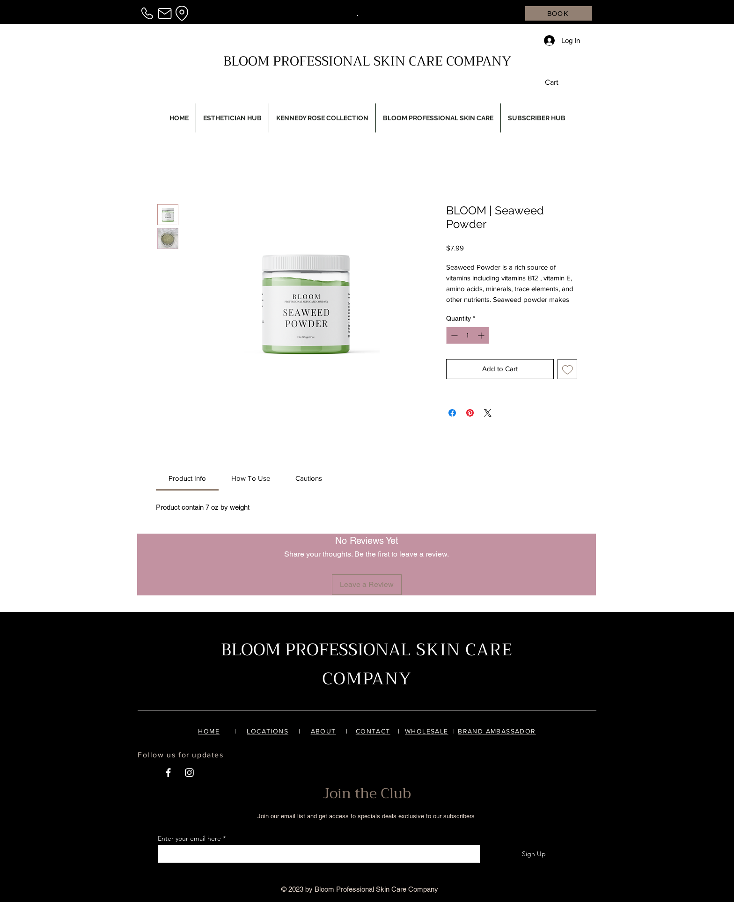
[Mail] (164, 13)
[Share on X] (487, 412)
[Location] (181, 13)
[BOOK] (558, 13)
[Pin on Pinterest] (470, 412)
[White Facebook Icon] (168, 772)
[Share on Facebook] (452, 412)
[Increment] (482, 335)
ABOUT (323, 731)
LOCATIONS (267, 731)
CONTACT (373, 731)
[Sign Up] (533, 853)
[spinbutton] (467, 335)
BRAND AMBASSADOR (497, 731)
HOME (209, 731)
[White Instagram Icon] (189, 772)
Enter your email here (189, 838)
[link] (187, 478)
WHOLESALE (426, 731)
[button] (558, 82)
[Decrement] (453, 335)
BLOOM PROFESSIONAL (316, 649)
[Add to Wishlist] (568, 369)
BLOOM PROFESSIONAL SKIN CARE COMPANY (367, 61)
